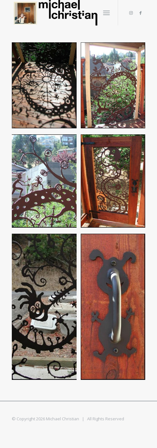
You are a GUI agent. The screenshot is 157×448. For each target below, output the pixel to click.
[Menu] (106, 12)
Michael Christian (62, 419)
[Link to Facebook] (140, 13)
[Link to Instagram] (131, 13)
